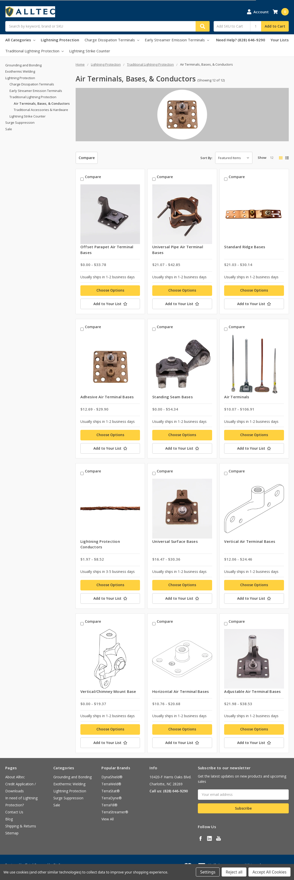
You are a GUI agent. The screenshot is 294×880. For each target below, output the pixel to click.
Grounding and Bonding (23, 65)
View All (107, 819)
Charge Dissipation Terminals (112, 39)
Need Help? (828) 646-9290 (240, 39)
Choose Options (110, 290)
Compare (87, 157)
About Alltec (15, 777)
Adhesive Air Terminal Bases (107, 396)
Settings (207, 872)
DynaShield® (111, 777)
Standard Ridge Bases (244, 246)
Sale (8, 129)
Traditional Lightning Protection (34, 50)
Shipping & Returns (20, 826)
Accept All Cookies (269, 872)
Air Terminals (236, 396)
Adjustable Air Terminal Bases (252, 691)
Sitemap (12, 833)
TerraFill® (109, 805)
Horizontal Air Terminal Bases (180, 691)
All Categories (20, 39)
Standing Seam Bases (172, 396)
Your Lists (279, 39)
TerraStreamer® (114, 812)
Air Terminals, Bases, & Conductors (42, 103)
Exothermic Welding (20, 71)
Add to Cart (275, 26)
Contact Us (14, 812)
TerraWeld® (111, 784)
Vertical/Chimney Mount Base (108, 691)
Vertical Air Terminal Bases (249, 541)
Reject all (234, 872)
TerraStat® (110, 791)
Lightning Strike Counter (89, 50)
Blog (9, 819)
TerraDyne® (111, 798)
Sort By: (206, 158)
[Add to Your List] (110, 304)
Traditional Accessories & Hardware (41, 109)
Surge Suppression (20, 122)
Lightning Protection (60, 39)
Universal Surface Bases (175, 541)
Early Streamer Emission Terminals (177, 39)
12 (271, 157)
